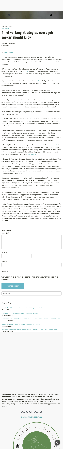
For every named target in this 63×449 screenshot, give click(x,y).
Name (4, 253)
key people (46, 62)
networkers (37, 81)
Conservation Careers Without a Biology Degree (19, 313)
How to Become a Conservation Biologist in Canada (20, 324)
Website (4, 271)
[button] (9, 15)
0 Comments (5, 45)
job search (32, 154)
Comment (5, 233)
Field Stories (5, 29)
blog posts (54, 145)
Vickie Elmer (8, 52)
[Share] (57, 442)
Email (4, 261)
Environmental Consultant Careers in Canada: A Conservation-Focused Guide (30, 319)
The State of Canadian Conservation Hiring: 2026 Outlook (23, 308)
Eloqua (25, 71)
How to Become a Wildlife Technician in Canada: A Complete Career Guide (29, 330)
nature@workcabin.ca (31, 417)
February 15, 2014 (6, 26)
